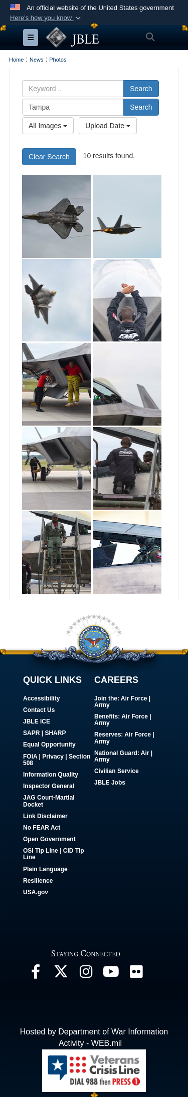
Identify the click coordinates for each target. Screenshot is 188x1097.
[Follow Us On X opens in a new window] (60, 974)
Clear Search (49, 157)
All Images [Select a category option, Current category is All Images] (48, 126)
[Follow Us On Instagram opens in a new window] (85, 974)
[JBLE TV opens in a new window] (110, 974)
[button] (46, 18)
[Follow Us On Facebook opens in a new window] (35, 974)
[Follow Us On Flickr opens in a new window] (135, 974)
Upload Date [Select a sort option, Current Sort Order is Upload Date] (107, 126)
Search (141, 89)
